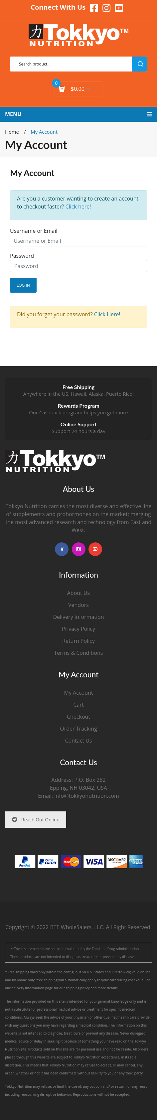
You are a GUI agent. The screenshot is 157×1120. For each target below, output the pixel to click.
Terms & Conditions (78, 652)
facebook (62, 549)
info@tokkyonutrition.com (86, 795)
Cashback (50, 412)
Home (12, 131)
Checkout (78, 716)
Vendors (78, 605)
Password (22, 255)
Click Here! (107, 314)
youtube (95, 549)
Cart (78, 704)
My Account (78, 692)
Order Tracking (78, 728)
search (139, 64)
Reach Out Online (35, 819)
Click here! (78, 206)
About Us (78, 593)
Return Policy (78, 640)
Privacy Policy (78, 628)
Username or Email (33, 230)
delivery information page (32, 988)
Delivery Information (78, 617)
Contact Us (78, 740)
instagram (78, 549)
